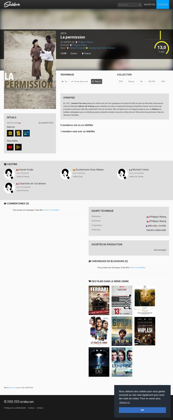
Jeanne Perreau (22, 177)
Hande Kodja (75, 48)
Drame (74, 53)
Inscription (149, 4)
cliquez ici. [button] (124, 402)
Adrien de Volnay (136, 177)
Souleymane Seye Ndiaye (102, 48)
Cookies (31, 408)
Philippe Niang (85, 42)
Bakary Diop (77, 177)
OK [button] (142, 410)
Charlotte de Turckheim (32, 183)
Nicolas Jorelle (157, 225)
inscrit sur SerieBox (51, 210)
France (86, 53)
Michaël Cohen (140, 169)
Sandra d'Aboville (156, 230)
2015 (63, 33)
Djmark (13, 388)
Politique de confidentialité (15, 408)
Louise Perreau (22, 191)
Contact (40, 408)
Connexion (163, 4)
